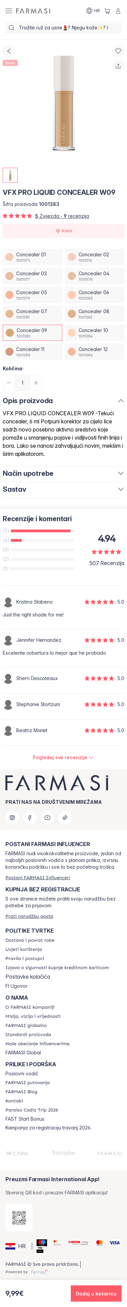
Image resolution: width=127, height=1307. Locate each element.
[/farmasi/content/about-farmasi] (30, 1007)
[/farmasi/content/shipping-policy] (30, 940)
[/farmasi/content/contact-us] (14, 1101)
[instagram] (12, 817)
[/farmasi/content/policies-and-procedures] (24, 958)
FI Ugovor (16, 986)
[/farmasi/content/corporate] (26, 1025)
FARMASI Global (23, 1052)
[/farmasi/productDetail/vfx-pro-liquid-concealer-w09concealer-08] (95, 314)
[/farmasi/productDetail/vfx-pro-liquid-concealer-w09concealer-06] (95, 295)
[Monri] (76, 1242)
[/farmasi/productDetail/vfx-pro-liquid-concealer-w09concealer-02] (95, 257)
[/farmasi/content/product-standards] (28, 1034)
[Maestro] (39, 1242)
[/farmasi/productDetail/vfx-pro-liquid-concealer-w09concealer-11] (32, 352)
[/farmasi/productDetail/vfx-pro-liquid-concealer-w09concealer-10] (95, 333)
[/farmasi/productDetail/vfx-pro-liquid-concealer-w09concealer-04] (95, 276)
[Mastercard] (97, 1242)
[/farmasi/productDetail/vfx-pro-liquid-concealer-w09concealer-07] (32, 314)
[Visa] (112, 1242)
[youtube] (47, 817)
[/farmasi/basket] (107, 10)
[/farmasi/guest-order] (29, 916)
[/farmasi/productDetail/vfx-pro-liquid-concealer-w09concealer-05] (32, 295)
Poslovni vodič (21, 1073)
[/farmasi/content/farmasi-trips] (27, 1083)
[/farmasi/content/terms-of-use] (23, 949)
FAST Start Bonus (24, 1119)
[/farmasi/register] (37, 878)
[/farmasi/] (33, 11)
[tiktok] (65, 817)
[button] (17, 1246)
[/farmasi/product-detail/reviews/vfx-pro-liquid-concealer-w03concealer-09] (63, 757)
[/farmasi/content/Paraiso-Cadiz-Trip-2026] (31, 1110)
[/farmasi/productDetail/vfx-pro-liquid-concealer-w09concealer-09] (32, 333)
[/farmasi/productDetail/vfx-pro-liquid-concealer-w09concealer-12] (95, 352)
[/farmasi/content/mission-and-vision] (33, 1016)
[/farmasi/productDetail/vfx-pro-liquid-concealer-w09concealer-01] (32, 257)
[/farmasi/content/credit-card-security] (57, 968)
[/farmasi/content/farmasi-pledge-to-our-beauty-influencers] (37, 1044)
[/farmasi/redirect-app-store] (19, 1217)
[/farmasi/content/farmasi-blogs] (21, 1092)
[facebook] (30, 817)
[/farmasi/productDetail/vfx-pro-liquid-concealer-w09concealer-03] (32, 276)
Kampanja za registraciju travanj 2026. (48, 1127)
